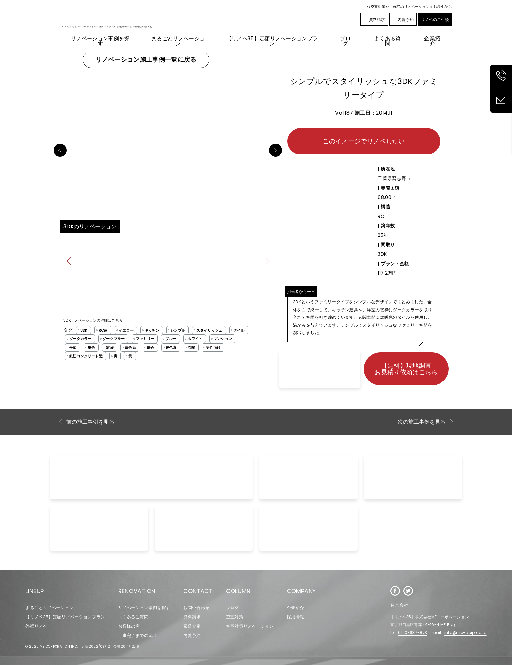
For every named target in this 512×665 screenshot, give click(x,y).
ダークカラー (80, 338)
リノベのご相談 (435, 19)
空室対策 (234, 617)
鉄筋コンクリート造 (86, 356)
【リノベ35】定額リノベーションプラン (65, 617)
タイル (239, 330)
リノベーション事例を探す (144, 607)
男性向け (213, 347)
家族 (110, 347)
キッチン (152, 330)
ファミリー (145, 338)
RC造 (103, 330)
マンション (223, 338)
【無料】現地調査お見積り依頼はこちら (406, 368)
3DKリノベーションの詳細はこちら (92, 320)
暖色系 (171, 347)
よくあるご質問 (133, 617)
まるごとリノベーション (49, 607)
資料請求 (374, 19)
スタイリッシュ (209, 330)
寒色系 (130, 347)
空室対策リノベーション (250, 626)
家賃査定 (191, 626)
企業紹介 (295, 607)
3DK (84, 330)
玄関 (191, 347)
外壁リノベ (36, 626)
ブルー (170, 338)
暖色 (150, 347)
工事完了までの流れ (137, 635)
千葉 (73, 347)
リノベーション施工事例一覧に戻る (145, 59)
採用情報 (295, 617)
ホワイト (194, 338)
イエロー (126, 330)
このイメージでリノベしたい (364, 141)
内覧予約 (403, 19)
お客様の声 (129, 626)
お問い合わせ (196, 607)
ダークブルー (114, 338)
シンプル (177, 330)
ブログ (232, 607)
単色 (91, 347)
